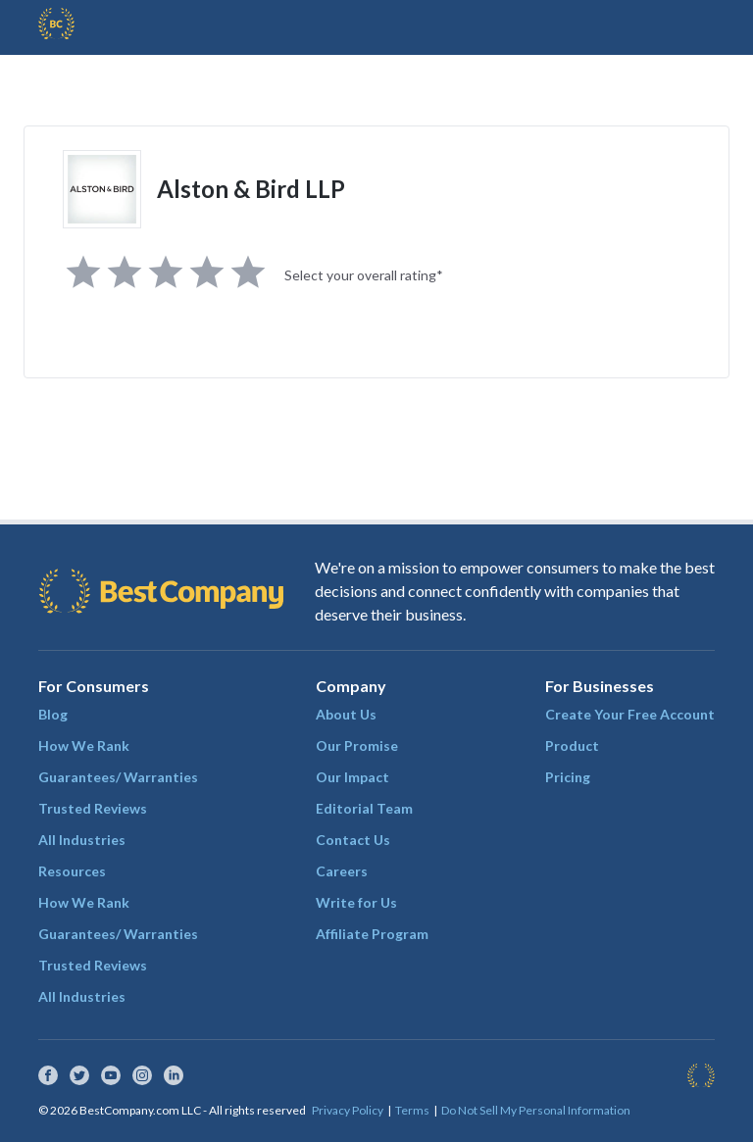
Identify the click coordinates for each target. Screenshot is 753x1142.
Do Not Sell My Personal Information (535, 1110)
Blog (53, 714)
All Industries (82, 839)
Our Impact (352, 777)
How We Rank (83, 745)
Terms (412, 1110)
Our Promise (357, 745)
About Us (346, 714)
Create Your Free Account (630, 714)
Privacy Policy (347, 1110)
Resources (72, 871)
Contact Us (353, 839)
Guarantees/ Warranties (118, 777)
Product (572, 745)
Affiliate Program (372, 933)
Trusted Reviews (92, 808)
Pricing (567, 777)
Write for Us (356, 902)
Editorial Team (364, 808)
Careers (342, 871)
